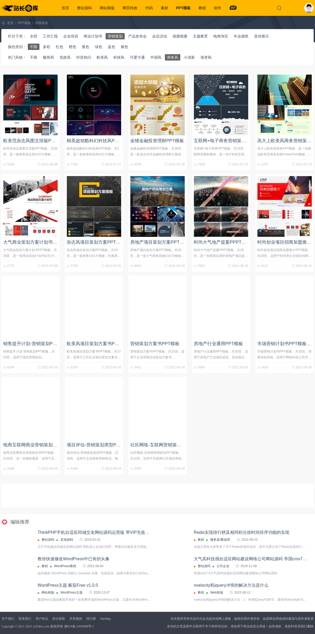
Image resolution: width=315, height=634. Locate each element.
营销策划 (41, 23)
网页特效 (130, 8)
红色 (59, 47)
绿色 (98, 47)
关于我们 (8, 619)
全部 (33, 36)
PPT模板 (183, 8)
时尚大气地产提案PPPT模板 (222, 242)
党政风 (65, 57)
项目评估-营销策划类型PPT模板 (99, 444)
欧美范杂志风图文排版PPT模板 (34, 140)
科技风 (118, 57)
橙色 (72, 47)
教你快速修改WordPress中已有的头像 (73, 559)
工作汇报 (50, 36)
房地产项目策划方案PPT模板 (159, 242)
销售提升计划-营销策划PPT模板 (35, 343)
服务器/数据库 (220, 540)
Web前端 (216, 592)
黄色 (85, 47)
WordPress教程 (65, 566)
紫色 (124, 47)
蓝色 (111, 47)
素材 (164, 8)
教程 (202, 8)
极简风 (48, 57)
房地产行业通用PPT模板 (218, 343)
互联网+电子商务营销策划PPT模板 (229, 140)
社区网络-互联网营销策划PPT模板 (164, 444)
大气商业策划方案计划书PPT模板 (36, 242)
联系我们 (25, 619)
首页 (65, 8)
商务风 (172, 57)
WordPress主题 (71, 592)
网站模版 (107, 8)
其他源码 (66, 540)
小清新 (189, 57)
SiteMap (105, 619)
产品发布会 (137, 36)
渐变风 (206, 57)
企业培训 (70, 36)
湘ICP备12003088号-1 (79, 626)
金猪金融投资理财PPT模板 (157, 140)
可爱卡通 (137, 57)
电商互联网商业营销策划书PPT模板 (39, 444)
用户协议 (41, 619)
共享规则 (75, 619)
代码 (149, 8)
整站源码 (84, 8)
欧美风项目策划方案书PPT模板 (98, 343)
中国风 (155, 57)
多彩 (46, 47)
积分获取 (58, 619)
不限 (33, 47)
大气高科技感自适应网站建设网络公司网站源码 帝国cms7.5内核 (254, 559)
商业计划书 (93, 36)
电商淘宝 (220, 36)
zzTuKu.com (41, 626)
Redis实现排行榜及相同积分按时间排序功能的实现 (241, 532)
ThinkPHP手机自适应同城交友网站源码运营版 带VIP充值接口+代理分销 (105, 532)
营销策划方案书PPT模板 (154, 343)
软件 (217, 8)
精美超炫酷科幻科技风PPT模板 (98, 140)
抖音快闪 (83, 57)
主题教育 (200, 36)
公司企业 (223, 566)
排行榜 (91, 619)
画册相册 (180, 36)
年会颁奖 (241, 36)
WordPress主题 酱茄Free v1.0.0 (68, 585)
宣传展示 (261, 36)
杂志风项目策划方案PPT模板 (96, 242)
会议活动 (159, 36)
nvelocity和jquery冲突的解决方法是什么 (231, 585)
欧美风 (102, 57)
